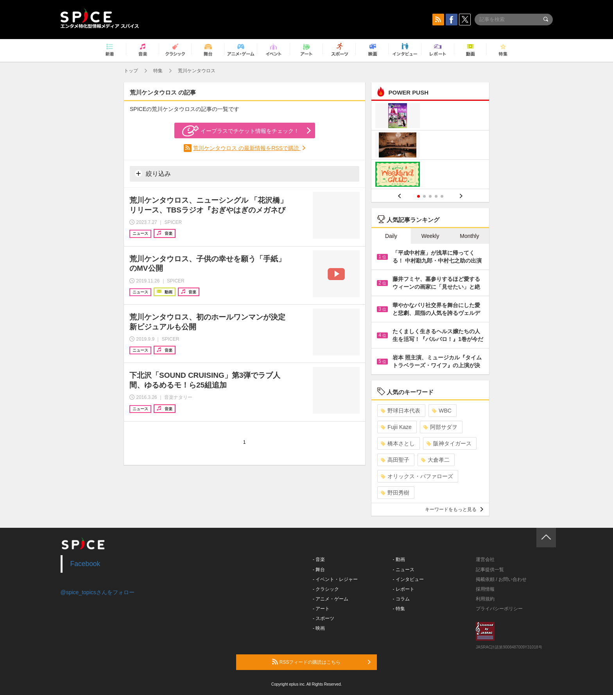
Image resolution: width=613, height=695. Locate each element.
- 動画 (399, 559)
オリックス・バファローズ (417, 476)
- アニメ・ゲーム (330, 599)
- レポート (403, 589)
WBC (442, 410)
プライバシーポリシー (499, 608)
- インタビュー (408, 579)
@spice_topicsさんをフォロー (97, 592)
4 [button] (436, 196)
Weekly (430, 236)
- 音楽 (319, 559)
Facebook (85, 564)
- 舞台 (319, 569)
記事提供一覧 (490, 569)
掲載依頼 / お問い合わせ (501, 579)
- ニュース (403, 569)
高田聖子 (395, 460)
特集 (158, 70)
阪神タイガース (449, 443)
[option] (430, 146)
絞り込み (153, 173)
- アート (321, 608)
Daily (391, 236)
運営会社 (485, 559)
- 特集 (399, 608)
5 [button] (442, 196)
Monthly (469, 236)
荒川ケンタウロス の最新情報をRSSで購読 (247, 148)
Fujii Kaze (396, 427)
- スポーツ (323, 618)
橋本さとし (398, 443)
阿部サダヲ (440, 427)
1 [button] (418, 196)
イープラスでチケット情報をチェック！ (240, 130)
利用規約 (485, 599)
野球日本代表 (400, 410)
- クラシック (326, 589)
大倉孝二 (435, 460)
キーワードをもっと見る (454, 509)
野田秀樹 (395, 493)
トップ (131, 70)
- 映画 (319, 628)
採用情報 (485, 589)
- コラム (401, 599)
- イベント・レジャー (335, 579)
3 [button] (430, 196)
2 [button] (424, 196)
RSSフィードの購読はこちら (321, 662)
